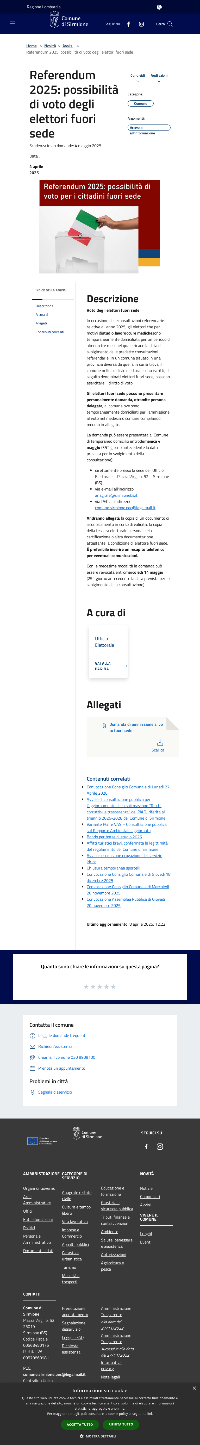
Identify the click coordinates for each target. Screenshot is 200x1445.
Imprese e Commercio (72, 1233)
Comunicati (150, 1196)
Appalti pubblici (75, 1244)
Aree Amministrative (37, 1199)
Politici (29, 1228)
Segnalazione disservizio (73, 1326)
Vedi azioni (159, 78)
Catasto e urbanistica (72, 1256)
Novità (50, 46)
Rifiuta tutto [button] (121, 1424)
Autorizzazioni (113, 1254)
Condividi (137, 78)
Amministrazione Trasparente (116, 1311)
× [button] (194, 1388)
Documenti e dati (38, 1250)
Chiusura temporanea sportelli (113, 868)
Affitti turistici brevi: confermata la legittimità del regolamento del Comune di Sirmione (127, 846)
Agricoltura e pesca (112, 1266)
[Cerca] (170, 24)
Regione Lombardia (44, 7)
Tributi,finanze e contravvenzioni (115, 1220)
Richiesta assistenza (71, 1349)
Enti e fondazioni (38, 1219)
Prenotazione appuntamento (75, 1311)
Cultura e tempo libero (76, 1210)
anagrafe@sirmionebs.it (116, 495)
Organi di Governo (39, 1188)
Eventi (146, 1242)
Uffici (27, 1211)
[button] (100, 1436)
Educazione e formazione (112, 1191)
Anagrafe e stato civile (76, 1195)
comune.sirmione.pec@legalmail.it (125, 508)
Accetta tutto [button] (80, 1424)
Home (31, 46)
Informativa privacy (111, 1365)
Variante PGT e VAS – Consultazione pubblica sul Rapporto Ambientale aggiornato (127, 827)
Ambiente (109, 1231)
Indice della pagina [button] (51, 290)
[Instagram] (139, 24)
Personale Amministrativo (37, 1239)
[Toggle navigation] (12, 23)
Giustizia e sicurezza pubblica (117, 1205)
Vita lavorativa (75, 1221)
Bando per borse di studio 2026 (114, 837)
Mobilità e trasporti (70, 1278)
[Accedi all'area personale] (159, 7)
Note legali (110, 1377)
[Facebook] (126, 24)
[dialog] (100, 1414)
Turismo (69, 1267)
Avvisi (68, 46)
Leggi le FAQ (73, 1337)
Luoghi (146, 1234)
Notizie (146, 1188)
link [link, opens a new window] (150, 1413)
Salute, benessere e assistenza (117, 1243)
